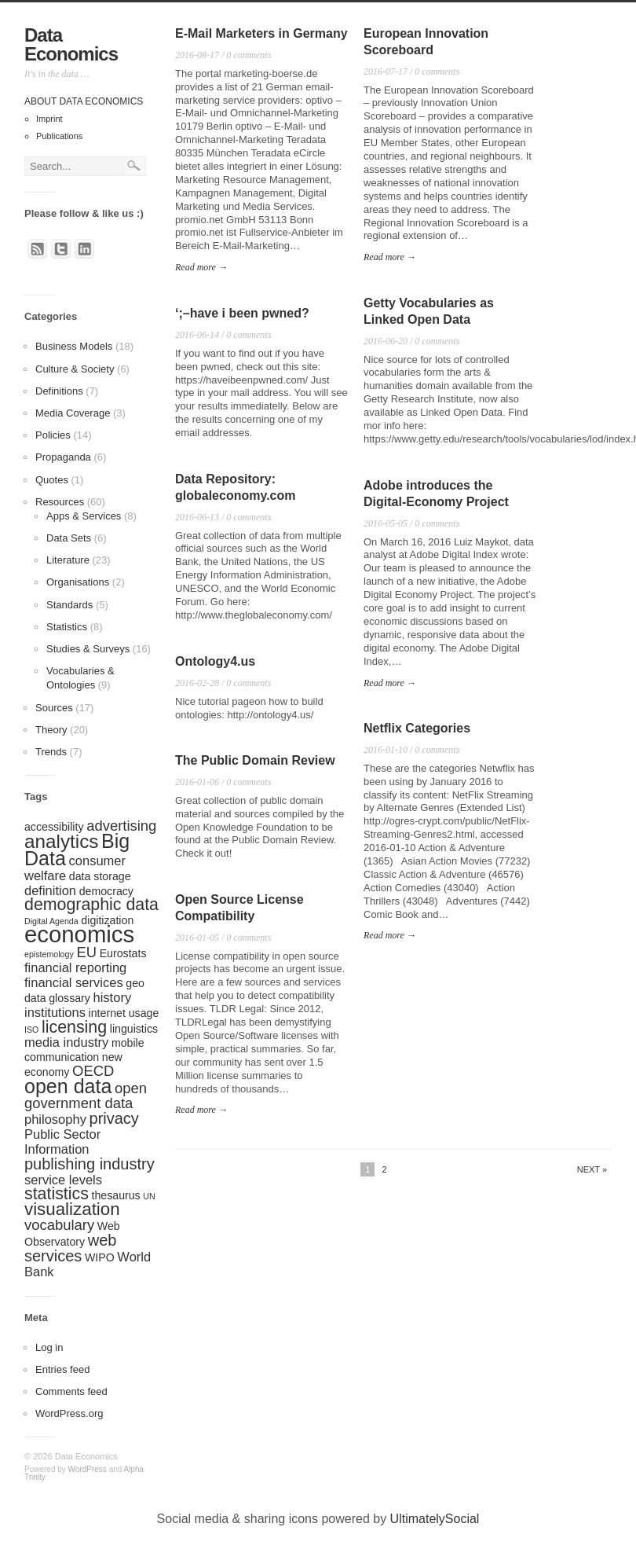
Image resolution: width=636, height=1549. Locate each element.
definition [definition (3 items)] (50, 890)
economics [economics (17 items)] (79, 934)
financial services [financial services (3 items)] (73, 982)
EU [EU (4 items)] (86, 952)
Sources (54, 708)
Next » (592, 1169)
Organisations (77, 582)
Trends (51, 752)
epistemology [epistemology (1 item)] (49, 954)
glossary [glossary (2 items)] (69, 998)
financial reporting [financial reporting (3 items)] (75, 967)
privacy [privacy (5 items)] (114, 1118)
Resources (59, 502)
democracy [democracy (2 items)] (106, 891)
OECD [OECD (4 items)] (93, 1071)
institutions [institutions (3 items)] (55, 1012)
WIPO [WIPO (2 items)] (100, 1257)
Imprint (49, 118)
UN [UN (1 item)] (149, 1196)
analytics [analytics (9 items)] (61, 841)
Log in (49, 1347)
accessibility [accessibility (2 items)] (54, 826)
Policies (53, 435)
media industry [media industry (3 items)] (66, 1042)
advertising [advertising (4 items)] (121, 825)
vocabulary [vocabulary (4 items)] (59, 1225)
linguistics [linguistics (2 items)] (134, 1028)
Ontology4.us (215, 661)
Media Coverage (72, 413)
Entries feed (62, 1369)
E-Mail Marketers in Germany (261, 33)
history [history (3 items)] (112, 997)
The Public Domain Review (255, 760)
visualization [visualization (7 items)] (72, 1209)
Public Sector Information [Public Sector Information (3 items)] (62, 1141)
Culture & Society (74, 369)
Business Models (73, 346)
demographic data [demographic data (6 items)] (91, 904)
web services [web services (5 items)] (70, 1248)
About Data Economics (83, 101)
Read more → (201, 267)
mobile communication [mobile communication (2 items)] (84, 1050)
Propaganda (63, 457)
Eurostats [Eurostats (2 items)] (123, 953)
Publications (59, 136)
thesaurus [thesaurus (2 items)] (116, 1195)
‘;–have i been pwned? (242, 313)
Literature (68, 560)
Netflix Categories (417, 728)
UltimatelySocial (435, 1518)
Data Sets (68, 538)
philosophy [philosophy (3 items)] (55, 1119)
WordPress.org (69, 1413)
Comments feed (71, 1391)
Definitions (59, 391)
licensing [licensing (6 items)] (74, 1027)
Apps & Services (83, 516)
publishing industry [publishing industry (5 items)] (89, 1164)
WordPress (87, 1469)
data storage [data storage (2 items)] (100, 876)
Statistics (66, 627)
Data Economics (71, 44)
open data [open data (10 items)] (67, 1086)
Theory (51, 730)
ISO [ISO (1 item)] (31, 1029)
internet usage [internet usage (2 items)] (124, 1013)
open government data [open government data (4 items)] (85, 1095)
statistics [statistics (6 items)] (56, 1193)
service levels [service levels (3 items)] (63, 1180)
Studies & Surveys (88, 649)
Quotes (51, 480)
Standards (69, 605)
